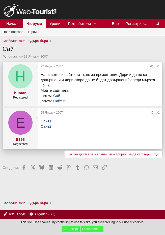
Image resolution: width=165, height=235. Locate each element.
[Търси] (157, 23)
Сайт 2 (59, 101)
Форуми (34, 23)
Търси (32, 32)
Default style (15, 214)
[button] (94, 23)
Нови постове (13, 32)
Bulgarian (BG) (43, 214)
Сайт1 (46, 121)
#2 (158, 112)
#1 (158, 66)
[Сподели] (151, 66)
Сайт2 (46, 126)
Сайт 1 (59, 95)
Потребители (79, 23)
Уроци (55, 23)
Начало (12, 23)
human (12, 56)
